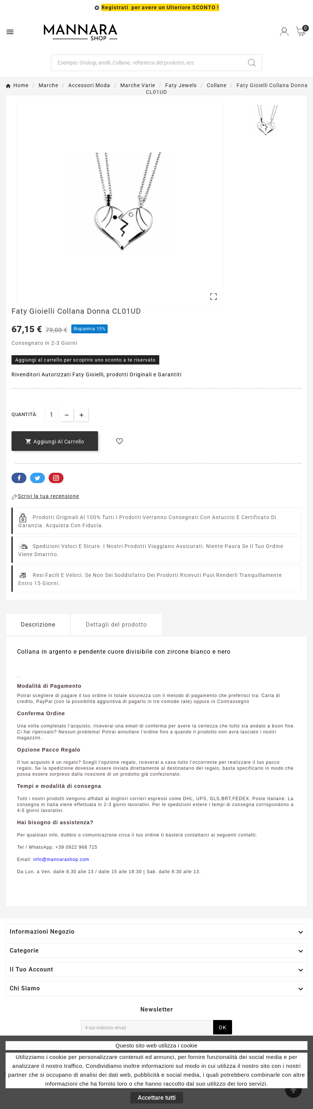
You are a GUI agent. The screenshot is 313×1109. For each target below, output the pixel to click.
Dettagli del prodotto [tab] (116, 624)
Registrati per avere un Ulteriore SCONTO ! (160, 7)
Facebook (19, 478)
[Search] (251, 63)
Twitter (37, 478)
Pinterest (56, 478)
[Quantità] (51, 415)
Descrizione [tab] (38, 624)
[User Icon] (284, 31)
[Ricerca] (147, 62)
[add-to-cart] (55, 441)
